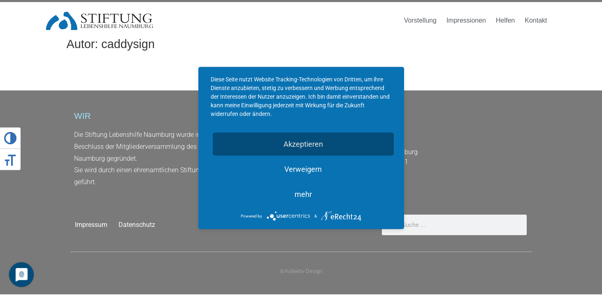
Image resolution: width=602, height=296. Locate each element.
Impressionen (466, 20)
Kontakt (536, 20)
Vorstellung (420, 20)
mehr (303, 194)
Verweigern (303, 169)
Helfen (505, 20)
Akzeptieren (303, 144)
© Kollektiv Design (301, 271)
